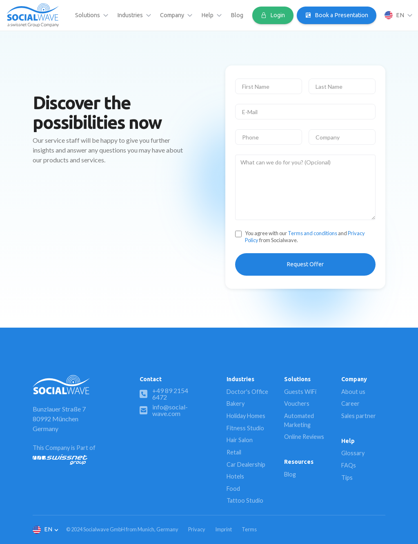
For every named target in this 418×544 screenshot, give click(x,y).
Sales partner (358, 415)
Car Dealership (246, 464)
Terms (249, 529)
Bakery (236, 403)
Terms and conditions (312, 233)
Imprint (223, 529)
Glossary (353, 453)
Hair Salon (240, 439)
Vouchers (296, 403)
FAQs (348, 465)
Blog (237, 15)
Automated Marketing (299, 420)
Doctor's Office (247, 391)
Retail (234, 452)
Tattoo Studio (245, 500)
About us (353, 391)
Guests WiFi (300, 391)
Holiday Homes (246, 415)
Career (350, 403)
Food (233, 488)
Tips (347, 477)
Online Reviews (304, 436)
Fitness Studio (245, 428)
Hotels (235, 476)
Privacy (196, 529)
